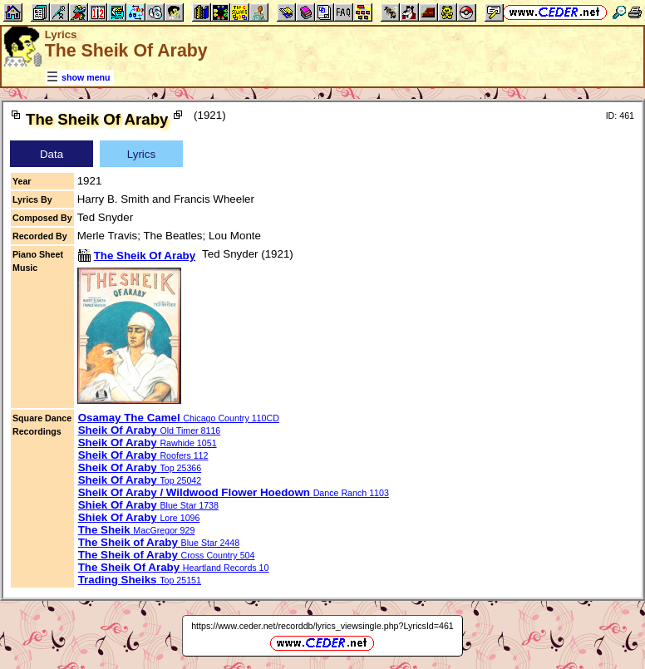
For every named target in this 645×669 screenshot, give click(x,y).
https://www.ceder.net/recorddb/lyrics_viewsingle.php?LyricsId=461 (322, 626)
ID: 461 (620, 116)
